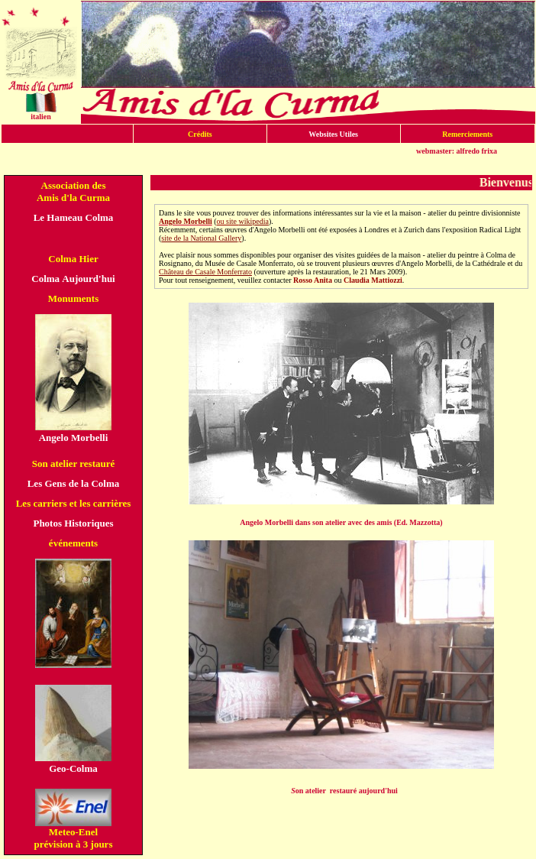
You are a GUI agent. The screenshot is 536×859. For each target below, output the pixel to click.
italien (41, 116)
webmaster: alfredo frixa (456, 151)
